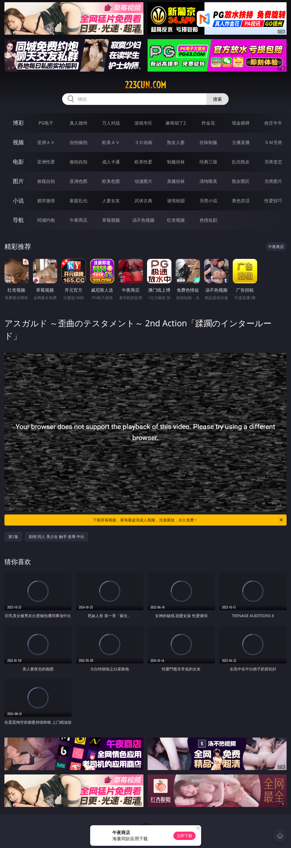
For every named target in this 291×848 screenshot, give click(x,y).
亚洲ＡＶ (46, 142)
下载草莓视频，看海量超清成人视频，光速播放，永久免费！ (188, 520)
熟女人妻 (176, 142)
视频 (18, 142)
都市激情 (46, 201)
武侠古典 (143, 201)
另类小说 (208, 201)
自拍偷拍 (78, 142)
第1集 (13, 536)
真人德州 (78, 123)
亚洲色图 (78, 181)
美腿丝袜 (176, 181)
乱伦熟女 (241, 162)
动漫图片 (143, 181)
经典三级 (208, 162)
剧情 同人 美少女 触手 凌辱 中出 (56, 536)
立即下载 (184, 835)
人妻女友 (111, 201)
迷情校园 (176, 201)
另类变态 (273, 162)
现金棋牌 (241, 123)
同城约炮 (46, 220)
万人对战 (111, 123)
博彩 (18, 123)
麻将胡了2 (176, 123)
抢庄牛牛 (273, 123)
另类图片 (273, 181)
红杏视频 (176, 220)
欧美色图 (111, 181)
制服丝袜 (176, 162)
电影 (18, 161)
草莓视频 (111, 220)
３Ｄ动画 (143, 142)
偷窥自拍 (46, 181)
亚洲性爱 (46, 162)
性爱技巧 (273, 201)
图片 (18, 181)
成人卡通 (111, 162)
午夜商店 (78, 220)
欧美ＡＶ (111, 142)
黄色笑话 (241, 201)
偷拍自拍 (78, 162)
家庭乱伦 (78, 201)
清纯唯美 (208, 181)
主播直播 (241, 142)
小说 (18, 200)
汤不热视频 (143, 220)
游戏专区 (143, 123)
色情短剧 (208, 220)
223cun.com (145, 84)
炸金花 (208, 123)
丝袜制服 (208, 142)
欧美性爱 (143, 162)
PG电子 (46, 123)
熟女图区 (241, 181)
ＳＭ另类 (273, 142)
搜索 (217, 99)
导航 (18, 220)
